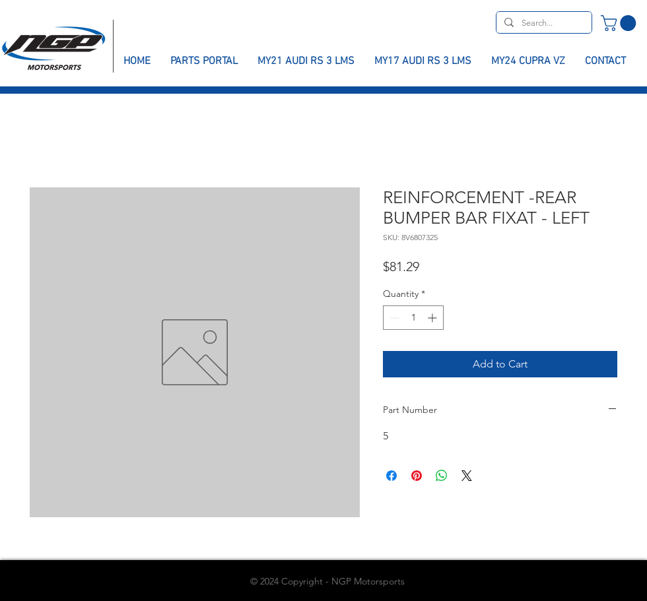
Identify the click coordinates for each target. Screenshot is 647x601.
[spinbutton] (413, 317)
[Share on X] (467, 476)
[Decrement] (393, 317)
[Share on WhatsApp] (442, 476)
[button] (620, 23)
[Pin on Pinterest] (417, 476)
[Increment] (433, 317)
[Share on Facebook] (391, 476)
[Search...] (543, 23)
